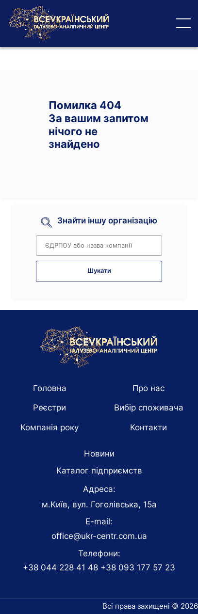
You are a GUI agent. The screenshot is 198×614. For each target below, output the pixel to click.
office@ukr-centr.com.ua (99, 536)
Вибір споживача (148, 407)
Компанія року (49, 427)
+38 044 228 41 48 (60, 567)
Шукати (99, 270)
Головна (49, 388)
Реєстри (49, 407)
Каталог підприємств (99, 470)
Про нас (148, 388)
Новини (99, 453)
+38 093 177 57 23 (137, 567)
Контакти (148, 427)
